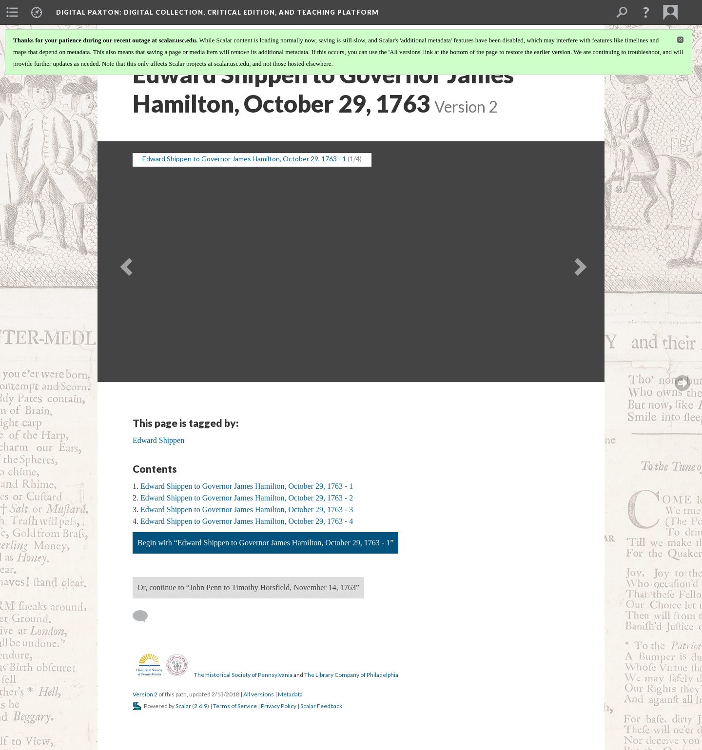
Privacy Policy (278, 706)
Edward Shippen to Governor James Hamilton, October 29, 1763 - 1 (246, 486)
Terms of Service (235, 706)
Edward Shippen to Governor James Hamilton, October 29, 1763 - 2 (246, 498)
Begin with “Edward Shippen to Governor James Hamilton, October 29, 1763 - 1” (265, 542)
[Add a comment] (144, 616)
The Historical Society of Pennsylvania (243, 674)
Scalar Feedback (321, 706)
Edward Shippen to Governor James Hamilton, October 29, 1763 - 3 (246, 509)
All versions (258, 694)
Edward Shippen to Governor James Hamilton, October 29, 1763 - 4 (246, 521)
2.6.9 (200, 706)
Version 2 (145, 694)
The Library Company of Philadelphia (351, 674)
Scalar (183, 706)
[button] (646, 12)
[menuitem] (12, 12)
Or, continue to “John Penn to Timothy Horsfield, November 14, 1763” (248, 587)
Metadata (290, 694)
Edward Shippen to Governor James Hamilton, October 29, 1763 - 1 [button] (244, 158)
